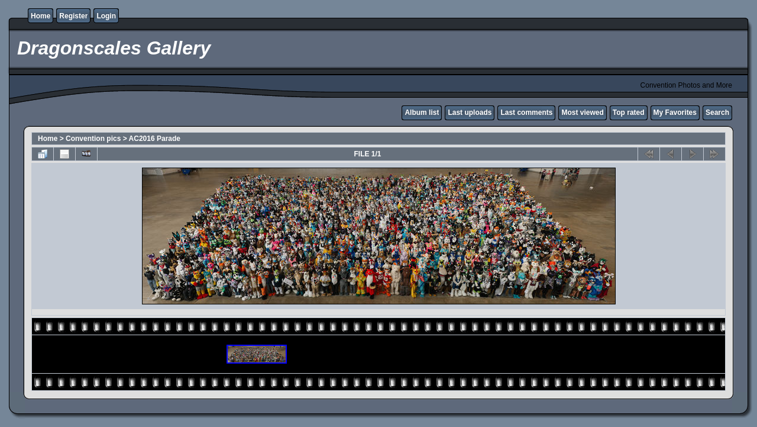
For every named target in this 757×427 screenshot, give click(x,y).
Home (40, 16)
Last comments (526, 112)
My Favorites (675, 112)
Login (106, 16)
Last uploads (469, 112)
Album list (422, 112)
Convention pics (93, 138)
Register (73, 16)
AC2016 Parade (154, 138)
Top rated (629, 112)
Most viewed (582, 112)
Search (717, 112)
